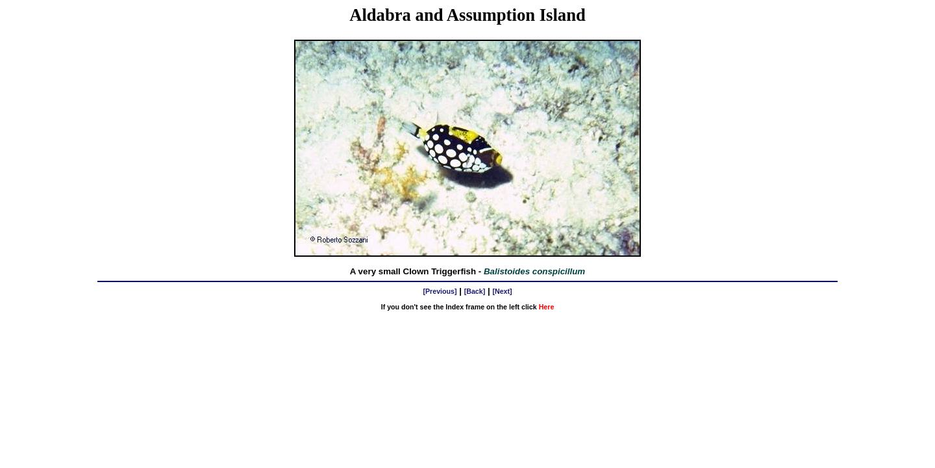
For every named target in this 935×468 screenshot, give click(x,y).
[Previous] (439, 291)
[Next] (502, 291)
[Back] (475, 291)
